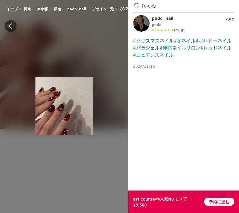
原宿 (57, 8)
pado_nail (76, 8)
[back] (11, 26)
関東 (27, 8)
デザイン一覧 (103, 8)
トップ (12, 8)
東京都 (42, 8)
